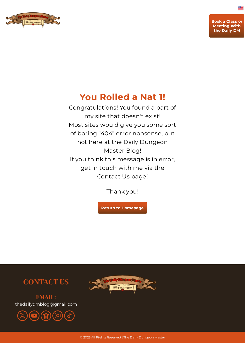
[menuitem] (75, 27)
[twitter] (22, 316)
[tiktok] (69, 316)
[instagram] (57, 316)
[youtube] (34, 316)
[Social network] (46, 316)
